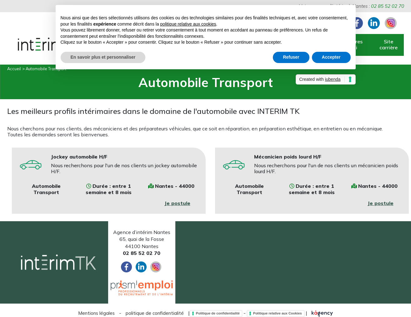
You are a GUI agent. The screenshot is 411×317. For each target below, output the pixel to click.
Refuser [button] (291, 57)
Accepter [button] (331, 57)
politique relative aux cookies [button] (188, 24)
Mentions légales (96, 313)
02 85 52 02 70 (387, 6)
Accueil (14, 68)
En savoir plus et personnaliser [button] (103, 57)
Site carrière (388, 44)
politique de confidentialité (155, 313)
